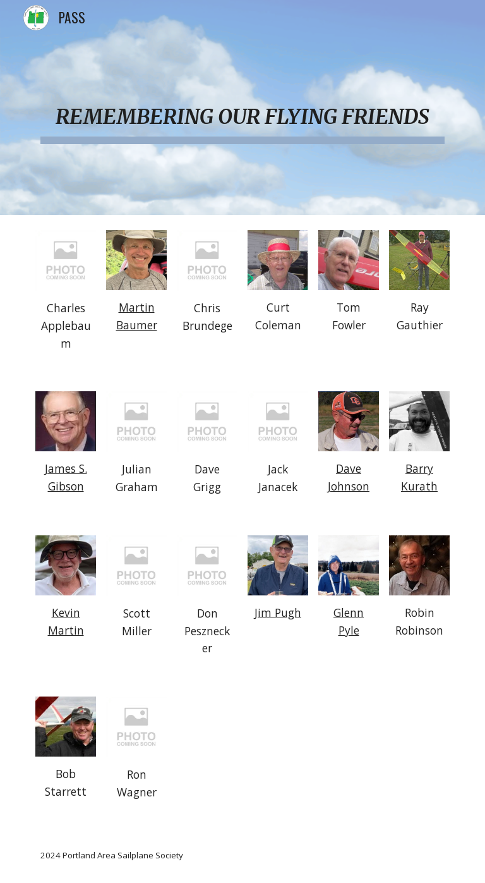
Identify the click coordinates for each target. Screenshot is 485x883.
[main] (242, 107)
